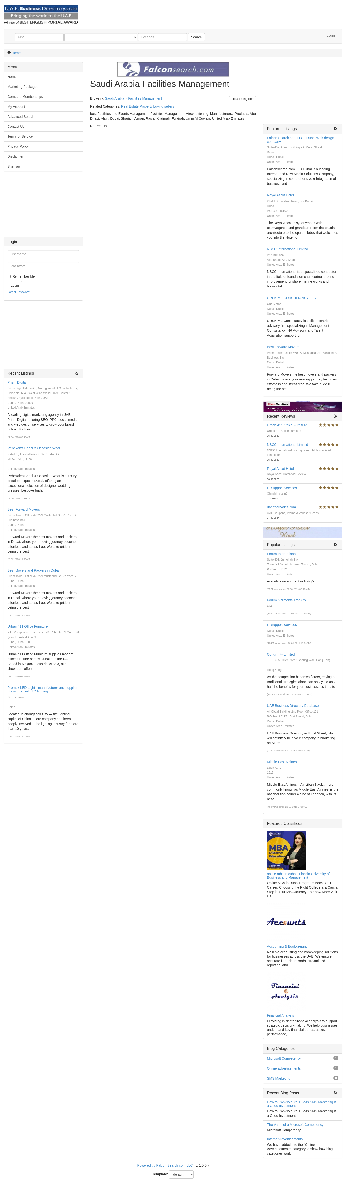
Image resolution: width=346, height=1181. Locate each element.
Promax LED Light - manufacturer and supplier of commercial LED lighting (43, 689)
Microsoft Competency (284, 1058)
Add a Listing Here (243, 99)
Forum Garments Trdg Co (286, 600)
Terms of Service (20, 136)
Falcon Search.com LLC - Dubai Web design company (300, 139)
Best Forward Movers (24, 509)
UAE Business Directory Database (293, 706)
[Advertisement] (43, 206)
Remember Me (23, 276)
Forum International (281, 554)
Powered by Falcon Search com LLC (165, 1165)
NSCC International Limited (287, 249)
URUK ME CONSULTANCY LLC (291, 298)
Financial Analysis (280, 1015)
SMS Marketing (278, 1078)
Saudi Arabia (114, 98)
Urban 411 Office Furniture (28, 626)
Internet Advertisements (285, 1139)
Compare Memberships (25, 97)
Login (331, 35)
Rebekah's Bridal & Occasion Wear (34, 448)
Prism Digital (17, 382)
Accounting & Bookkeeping (287, 946)
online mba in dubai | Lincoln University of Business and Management (298, 875)
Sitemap (14, 166)
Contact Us (16, 126)
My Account (16, 107)
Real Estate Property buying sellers (147, 106)
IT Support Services (282, 488)
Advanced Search (21, 116)
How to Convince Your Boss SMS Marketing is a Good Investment (301, 1104)
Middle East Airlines (282, 762)
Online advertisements (284, 1068)
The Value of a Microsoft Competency (295, 1125)
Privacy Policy (18, 146)
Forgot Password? (19, 292)
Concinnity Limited (281, 654)
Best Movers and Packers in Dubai (34, 570)
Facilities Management (145, 98)
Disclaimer (15, 156)
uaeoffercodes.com (281, 507)
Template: (160, 1174)
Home (16, 53)
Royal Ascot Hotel (280, 195)
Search (196, 37)
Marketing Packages (23, 87)
